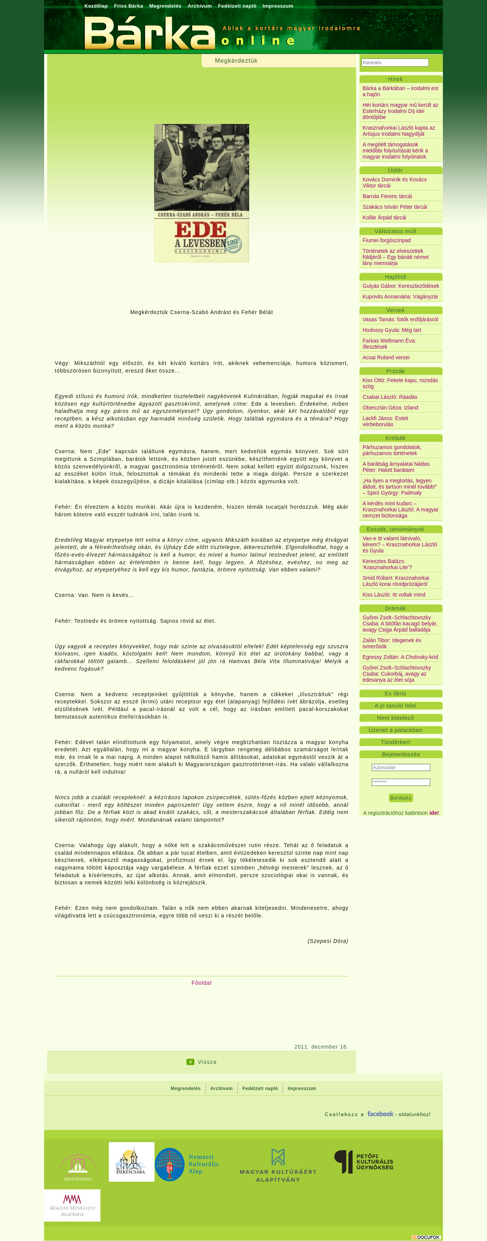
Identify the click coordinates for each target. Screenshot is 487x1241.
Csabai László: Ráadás (390, 397)
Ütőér (395, 170)
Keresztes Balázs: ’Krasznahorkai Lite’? (387, 564)
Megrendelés (165, 6)
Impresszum (278, 6)
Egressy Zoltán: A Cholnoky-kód (400, 657)
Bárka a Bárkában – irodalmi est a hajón (400, 91)
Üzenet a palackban (396, 730)
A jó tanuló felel (395, 705)
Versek (395, 310)
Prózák (395, 371)
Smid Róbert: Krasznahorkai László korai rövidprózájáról (396, 581)
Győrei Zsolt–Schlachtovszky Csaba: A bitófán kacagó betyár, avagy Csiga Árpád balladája (400, 623)
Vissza (207, 1062)
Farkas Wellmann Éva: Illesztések (389, 344)
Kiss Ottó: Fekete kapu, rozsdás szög (400, 383)
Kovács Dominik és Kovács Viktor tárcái (395, 182)
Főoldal (202, 983)
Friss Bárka (128, 6)
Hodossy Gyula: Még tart (392, 330)
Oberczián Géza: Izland (390, 408)
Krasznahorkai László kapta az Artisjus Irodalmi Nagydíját (399, 131)
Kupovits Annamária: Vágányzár (400, 297)
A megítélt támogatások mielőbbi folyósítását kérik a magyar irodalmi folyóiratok (395, 150)
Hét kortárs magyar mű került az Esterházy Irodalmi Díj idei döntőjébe (400, 111)
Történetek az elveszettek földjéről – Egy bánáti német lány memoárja (396, 257)
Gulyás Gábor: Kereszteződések (401, 286)
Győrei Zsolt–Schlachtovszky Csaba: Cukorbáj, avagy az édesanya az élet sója (397, 674)
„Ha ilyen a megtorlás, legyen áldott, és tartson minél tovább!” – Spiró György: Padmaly (400, 487)
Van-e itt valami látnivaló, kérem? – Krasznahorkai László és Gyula (400, 544)
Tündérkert (396, 742)
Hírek (395, 79)
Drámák (395, 608)
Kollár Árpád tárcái (384, 217)
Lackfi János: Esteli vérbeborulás (385, 421)
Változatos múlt (395, 231)
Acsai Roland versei (386, 357)
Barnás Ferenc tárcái (387, 196)
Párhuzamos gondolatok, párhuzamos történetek (392, 450)
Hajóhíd (395, 276)
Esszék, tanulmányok (395, 529)
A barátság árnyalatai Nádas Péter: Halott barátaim (396, 467)
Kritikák (395, 438)
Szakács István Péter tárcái (395, 207)
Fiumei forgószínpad (387, 240)
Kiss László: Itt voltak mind (394, 595)
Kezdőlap (96, 6)
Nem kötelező (395, 717)
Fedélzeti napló (237, 6)
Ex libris (395, 693)
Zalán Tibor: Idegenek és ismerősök (392, 643)
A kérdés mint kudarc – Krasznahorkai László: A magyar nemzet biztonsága (401, 509)
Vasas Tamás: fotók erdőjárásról (400, 319)
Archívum (200, 6)
